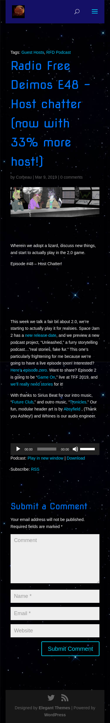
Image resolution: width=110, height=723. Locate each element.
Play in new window (45, 458)
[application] (55, 449)
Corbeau (24, 177)
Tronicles (78, 402)
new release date (40, 335)
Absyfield (73, 409)
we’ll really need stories (32, 384)
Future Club (22, 402)
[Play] (18, 449)
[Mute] (75, 449)
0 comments (71, 177)
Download (76, 458)
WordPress (55, 714)
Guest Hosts (32, 52)
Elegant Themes (54, 707)
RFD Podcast (58, 52)
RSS (35, 469)
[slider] (46, 449)
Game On (46, 377)
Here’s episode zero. (29, 370)
